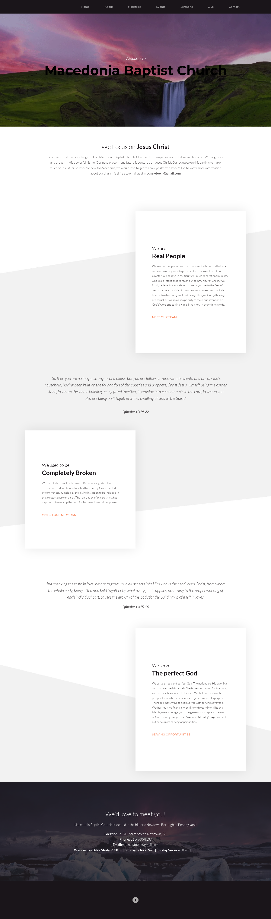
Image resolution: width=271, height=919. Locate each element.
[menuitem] (85, 7)
